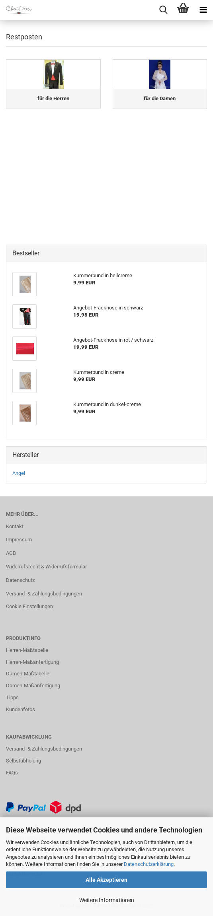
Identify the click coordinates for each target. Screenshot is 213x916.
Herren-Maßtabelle (27, 650)
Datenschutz (20, 580)
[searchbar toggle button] (163, 10)
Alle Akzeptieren (106, 880)
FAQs (12, 773)
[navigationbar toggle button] (203, 10)
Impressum (19, 540)
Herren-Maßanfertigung (32, 662)
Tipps (12, 697)
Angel (18, 473)
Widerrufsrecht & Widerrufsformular (46, 567)
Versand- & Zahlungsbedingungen (44, 594)
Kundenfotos (20, 709)
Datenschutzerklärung (149, 864)
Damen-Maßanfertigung (33, 685)
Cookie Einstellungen (29, 606)
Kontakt (14, 526)
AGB (11, 553)
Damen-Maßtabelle (27, 674)
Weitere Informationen (106, 900)
